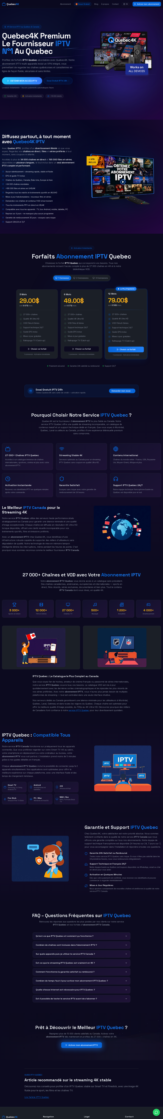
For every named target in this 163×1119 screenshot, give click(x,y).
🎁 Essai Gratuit (83, 4)
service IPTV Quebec (79, 710)
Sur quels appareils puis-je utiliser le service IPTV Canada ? (81, 954)
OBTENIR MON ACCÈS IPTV (22, 81)
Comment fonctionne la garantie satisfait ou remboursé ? (81, 971)
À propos (105, 4)
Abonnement (65, 4)
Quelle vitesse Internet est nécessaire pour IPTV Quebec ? (81, 989)
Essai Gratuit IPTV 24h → (58, 81)
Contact (115, 4)
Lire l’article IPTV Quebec (36, 1097)
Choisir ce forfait (37, 349)
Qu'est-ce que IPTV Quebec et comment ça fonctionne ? (81, 936)
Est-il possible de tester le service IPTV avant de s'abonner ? (81, 998)
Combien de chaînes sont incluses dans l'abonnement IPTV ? (81, 945)
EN (125, 4)
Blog (96, 4)
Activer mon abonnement (146, 4)
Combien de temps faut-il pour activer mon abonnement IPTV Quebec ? (81, 980)
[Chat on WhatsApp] (156, 1112)
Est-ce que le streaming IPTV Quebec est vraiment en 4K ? (81, 963)
